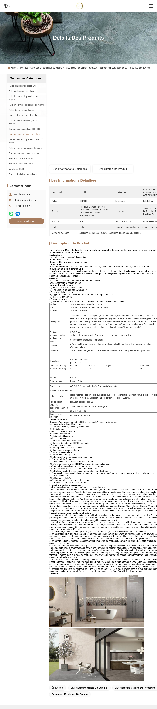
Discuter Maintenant (26, 221)
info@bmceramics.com (25, 200)
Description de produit (113, 168)
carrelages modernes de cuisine (89, 688)
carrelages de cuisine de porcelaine (135, 688)
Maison (14, 68)
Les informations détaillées (70, 168)
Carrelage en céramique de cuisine (46, 68)
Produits (24, 68)
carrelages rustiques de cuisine (70, 694)
